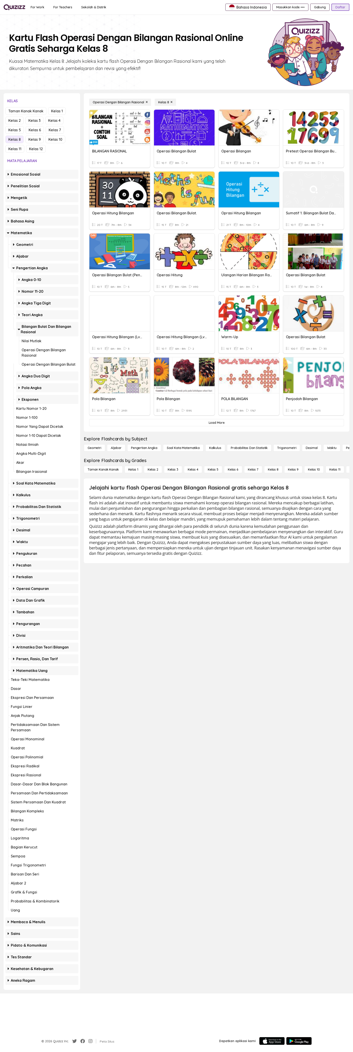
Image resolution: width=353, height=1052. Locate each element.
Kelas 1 (57, 111)
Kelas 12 (36, 149)
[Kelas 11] (335, 469)
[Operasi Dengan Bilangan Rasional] (120, 102)
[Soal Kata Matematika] (183, 447)
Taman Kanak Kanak (25, 111)
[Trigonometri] (286, 447)
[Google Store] (299, 1041)
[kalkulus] (215, 447)
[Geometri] (94, 447)
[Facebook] (82, 1041)
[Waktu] (331, 447)
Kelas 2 (14, 120)
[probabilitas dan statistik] (249, 447)
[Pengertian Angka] (144, 447)
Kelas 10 (55, 139)
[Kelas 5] (213, 469)
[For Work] (37, 7)
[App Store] (272, 1041)
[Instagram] (90, 1041)
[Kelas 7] (253, 469)
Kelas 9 (34, 139)
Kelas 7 (55, 130)
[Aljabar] (116, 447)
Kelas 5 (14, 130)
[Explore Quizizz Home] (14, 7)
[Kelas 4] (193, 469)
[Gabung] (320, 7)
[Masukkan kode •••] (290, 7)
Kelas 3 (34, 120)
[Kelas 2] (153, 469)
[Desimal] (311, 447)
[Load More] (216, 422)
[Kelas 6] (233, 469)
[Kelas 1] (133, 469)
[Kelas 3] (173, 469)
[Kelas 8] (165, 102)
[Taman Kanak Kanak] (103, 469)
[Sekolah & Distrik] (94, 7)
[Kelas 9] (293, 469)
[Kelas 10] (314, 469)
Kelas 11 (14, 149)
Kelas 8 (14, 139)
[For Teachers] (63, 7)
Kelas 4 (54, 120)
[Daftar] (340, 7)
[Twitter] (74, 1041)
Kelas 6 (35, 130)
